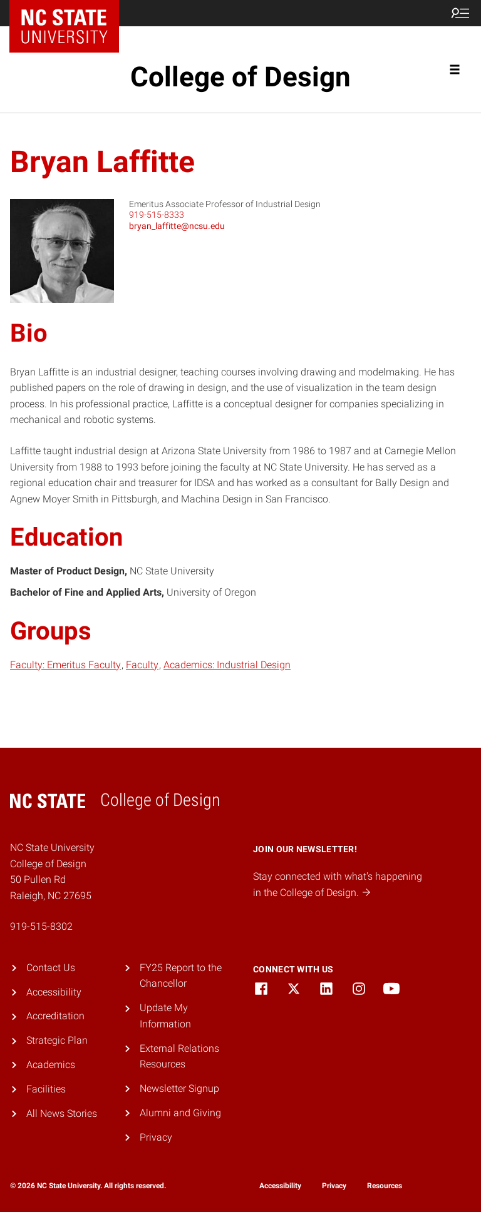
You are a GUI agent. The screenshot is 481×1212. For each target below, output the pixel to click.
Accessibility (53, 992)
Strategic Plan (57, 1040)
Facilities (46, 1089)
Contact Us (50, 968)
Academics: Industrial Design (227, 665)
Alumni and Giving (180, 1113)
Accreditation (55, 1016)
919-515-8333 (156, 215)
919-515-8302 (41, 926)
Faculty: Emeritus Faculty (65, 665)
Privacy (156, 1137)
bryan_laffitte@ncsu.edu (177, 226)
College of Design (240, 77)
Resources (384, 1185)
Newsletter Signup (179, 1088)
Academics (50, 1065)
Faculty (142, 665)
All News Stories (61, 1113)
